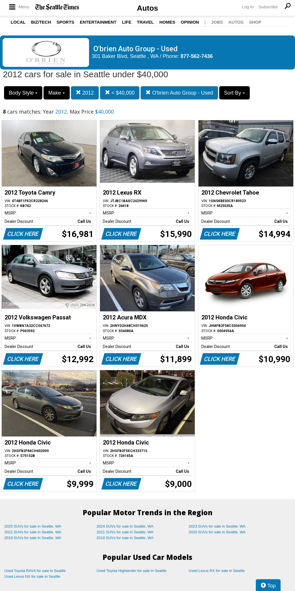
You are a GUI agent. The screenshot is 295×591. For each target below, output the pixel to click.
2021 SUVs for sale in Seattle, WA (125, 532)
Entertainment (98, 22)
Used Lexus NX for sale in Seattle (32, 576)
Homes (167, 22)
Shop (255, 22)
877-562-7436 (197, 56)
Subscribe (268, 6)
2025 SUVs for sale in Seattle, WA (32, 526)
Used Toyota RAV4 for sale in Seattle (35, 571)
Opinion (190, 22)
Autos (147, 8)
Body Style (23, 93)
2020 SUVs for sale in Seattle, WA (217, 532)
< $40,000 (120, 93)
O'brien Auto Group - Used (179, 93)
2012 (85, 93)
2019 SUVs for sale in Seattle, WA (32, 538)
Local (18, 22)
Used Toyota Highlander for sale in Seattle (132, 571)
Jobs (217, 22)
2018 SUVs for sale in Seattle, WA (125, 538)
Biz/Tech (41, 22)
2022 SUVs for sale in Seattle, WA (32, 532)
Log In (248, 6)
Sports (65, 22)
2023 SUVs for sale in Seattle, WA (217, 526)
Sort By (234, 93)
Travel (145, 22)
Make (56, 93)
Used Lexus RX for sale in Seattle (217, 571)
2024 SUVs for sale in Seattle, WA (125, 526)
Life (126, 22)
